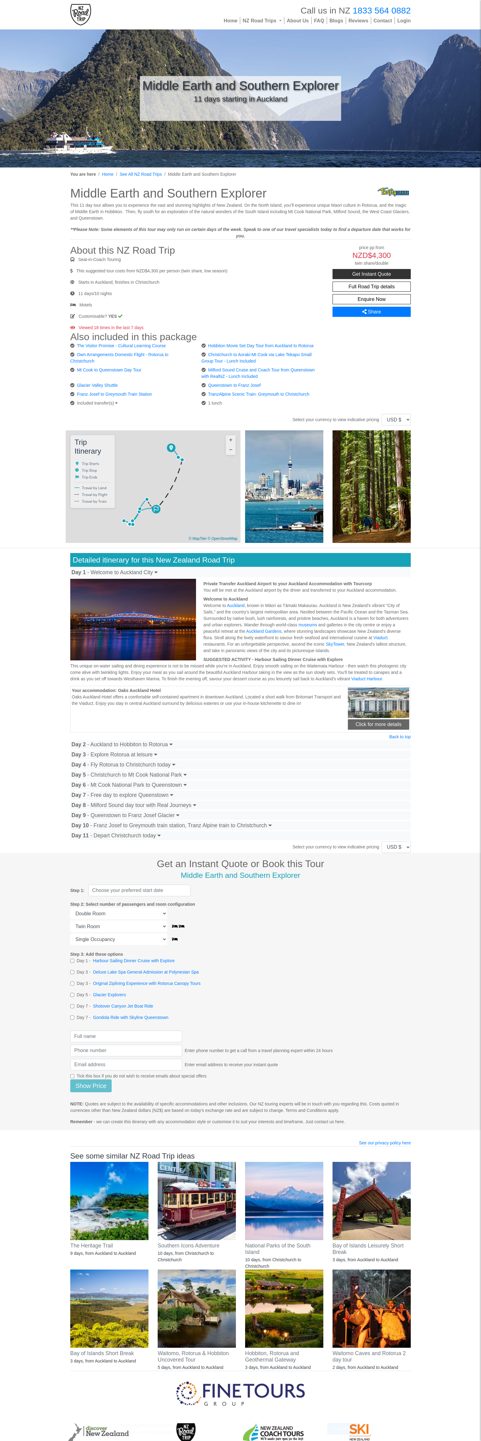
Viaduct (380, 637)
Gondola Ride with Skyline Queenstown (130, 1017)
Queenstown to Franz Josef (234, 385)
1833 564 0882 (382, 10)
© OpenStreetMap (222, 538)
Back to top (400, 736)
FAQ (319, 20)
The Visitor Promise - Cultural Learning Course (121, 345)
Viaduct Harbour (366, 678)
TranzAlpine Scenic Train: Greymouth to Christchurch (258, 394)
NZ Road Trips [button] (260, 20)
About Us (298, 20)
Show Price (90, 1085)
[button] (172, 448)
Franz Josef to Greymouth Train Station (114, 394)
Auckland (236, 605)
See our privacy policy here (385, 1142)
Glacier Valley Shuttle (97, 385)
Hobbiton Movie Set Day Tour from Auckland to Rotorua (261, 345)
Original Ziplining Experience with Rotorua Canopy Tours (147, 983)
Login (404, 20)
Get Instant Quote (371, 274)
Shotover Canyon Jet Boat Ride (123, 1006)
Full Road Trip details (371, 286)
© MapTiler (197, 538)
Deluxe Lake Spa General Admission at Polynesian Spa (146, 972)
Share (371, 311)
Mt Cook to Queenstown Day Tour (109, 369)
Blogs (336, 20)
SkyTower (335, 644)
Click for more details (378, 724)
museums (307, 624)
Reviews (358, 20)
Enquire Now (372, 299)
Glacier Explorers (109, 994)
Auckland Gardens (263, 631)
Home (230, 20)
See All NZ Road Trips (141, 174)
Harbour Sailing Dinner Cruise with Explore (134, 960)
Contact (383, 20)
